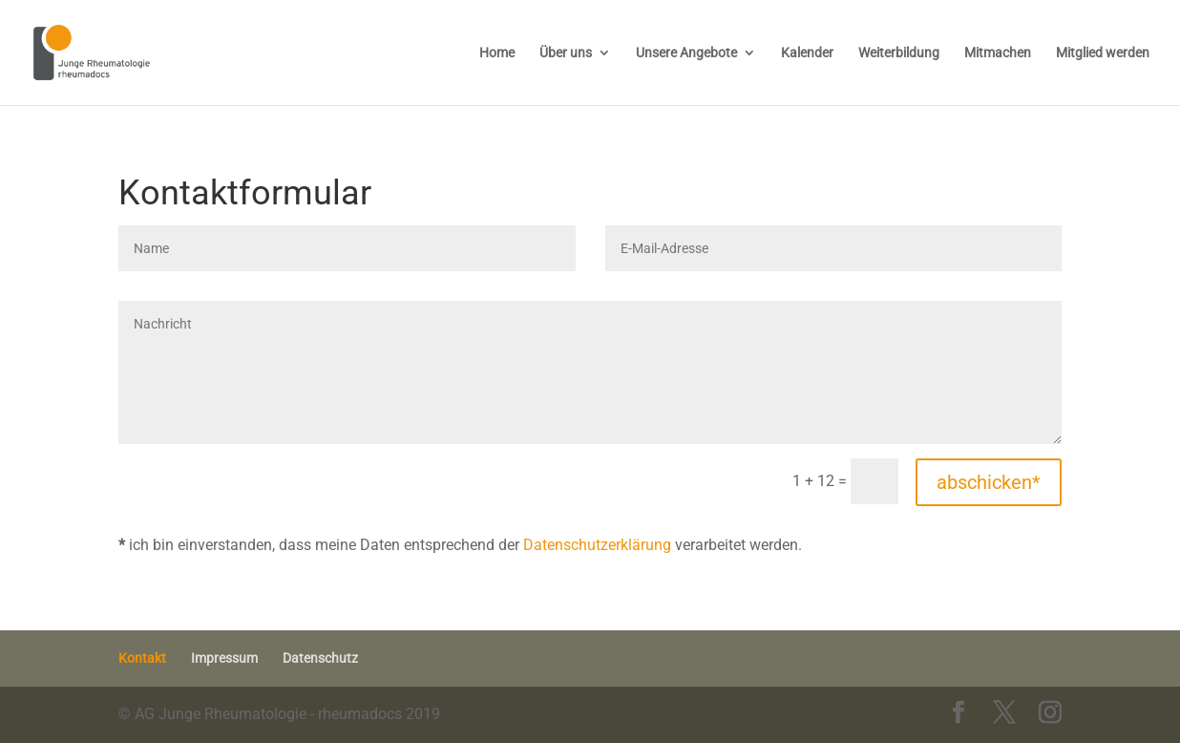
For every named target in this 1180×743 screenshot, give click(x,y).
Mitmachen (997, 53)
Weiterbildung (898, 53)
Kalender (807, 53)
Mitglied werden (1102, 53)
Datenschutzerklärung (597, 545)
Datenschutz (320, 658)
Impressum (224, 658)
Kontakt (142, 658)
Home (497, 53)
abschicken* (989, 482)
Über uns (565, 53)
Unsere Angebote (686, 53)
